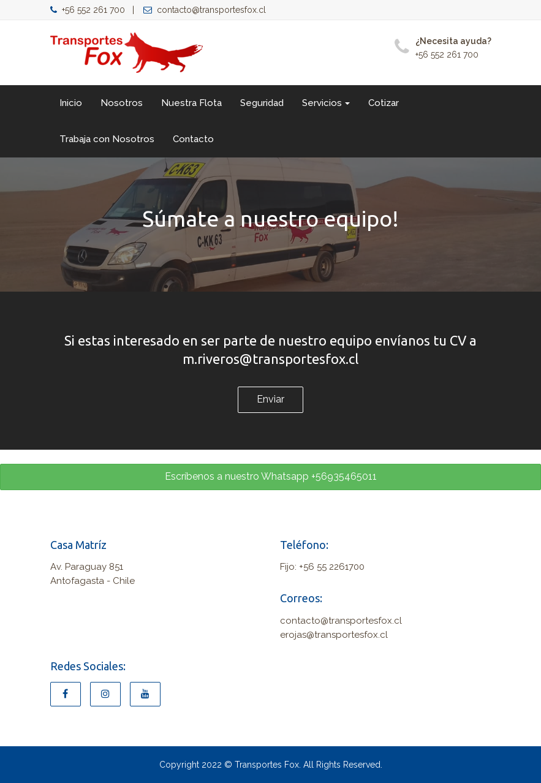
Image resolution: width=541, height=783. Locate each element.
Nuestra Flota (191, 102)
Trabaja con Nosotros (106, 139)
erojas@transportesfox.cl (334, 634)
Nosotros (121, 102)
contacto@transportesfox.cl (204, 10)
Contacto (193, 139)
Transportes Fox (267, 765)
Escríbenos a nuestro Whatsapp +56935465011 (271, 476)
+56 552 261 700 (87, 10)
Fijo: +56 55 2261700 (322, 566)
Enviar (270, 399)
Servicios (326, 102)
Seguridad (262, 102)
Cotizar (383, 102)
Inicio (70, 102)
